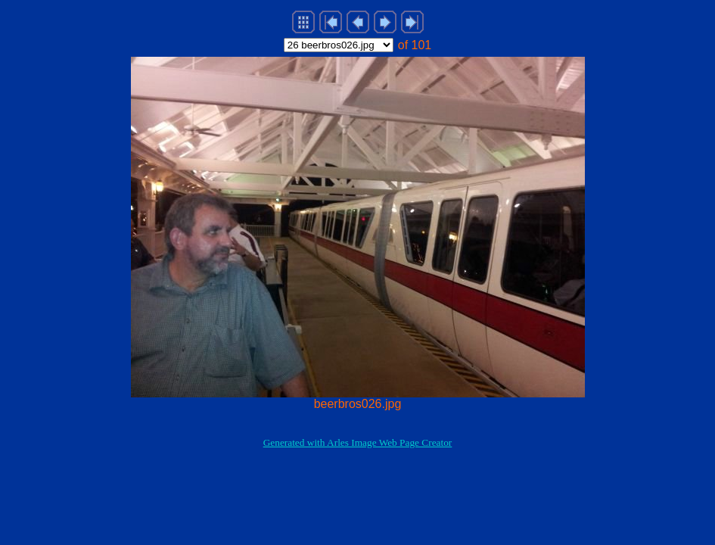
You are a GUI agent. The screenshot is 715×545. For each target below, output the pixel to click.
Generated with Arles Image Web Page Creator (357, 442)
